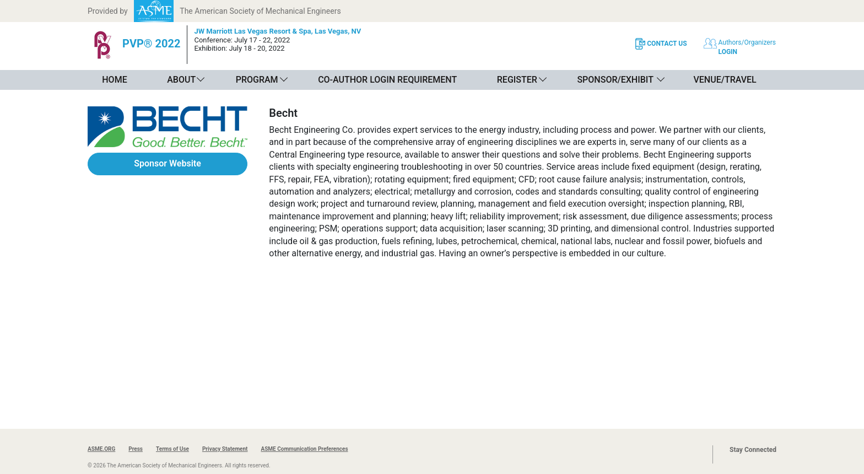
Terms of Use (172, 449)
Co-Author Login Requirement (387, 79)
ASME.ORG (101, 449)
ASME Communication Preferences (304, 449)
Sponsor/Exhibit (615, 79)
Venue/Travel (724, 79)
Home (114, 79)
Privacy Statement (225, 449)
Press (135, 449)
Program (257, 79)
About (181, 79)
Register (517, 79)
